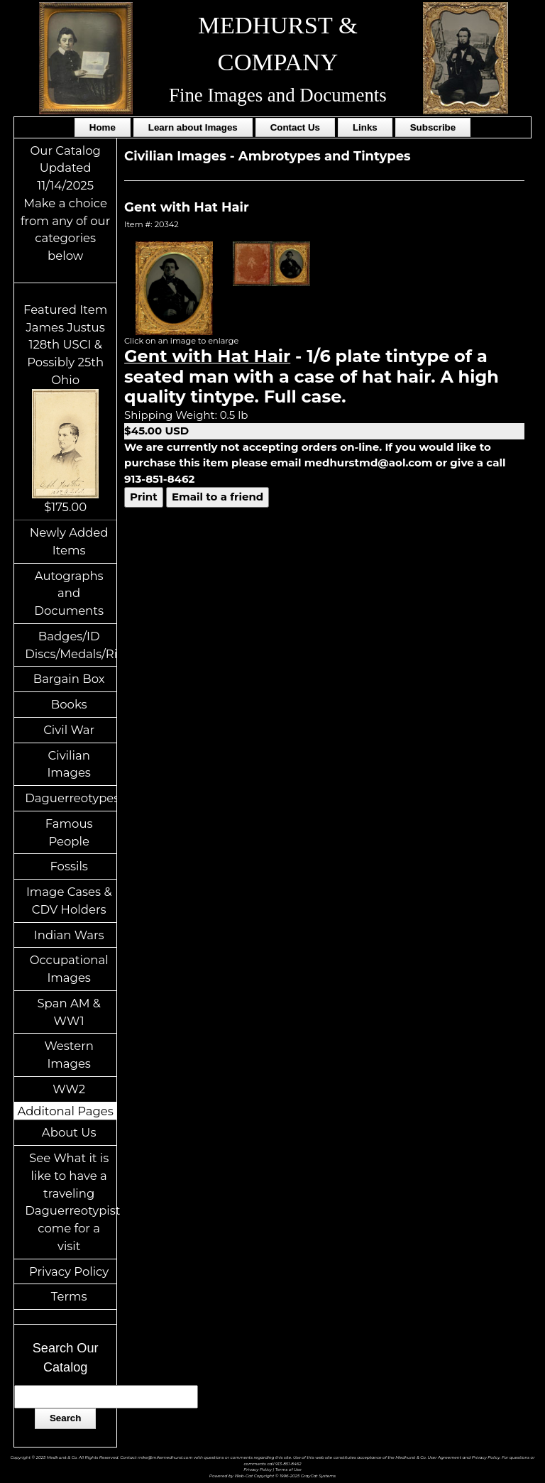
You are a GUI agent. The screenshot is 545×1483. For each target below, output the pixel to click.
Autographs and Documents (69, 593)
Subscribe (433, 127)
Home (102, 127)
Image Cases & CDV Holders (69, 900)
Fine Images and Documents (278, 95)
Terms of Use (288, 1469)
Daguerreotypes (70, 798)
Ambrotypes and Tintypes (324, 156)
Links (365, 127)
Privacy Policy (69, 1271)
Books (69, 704)
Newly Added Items (69, 541)
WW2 (69, 1089)
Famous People (69, 832)
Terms (69, 1296)
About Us (69, 1132)
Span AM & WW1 (68, 1012)
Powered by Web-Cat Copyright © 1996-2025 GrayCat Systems (272, 1475)
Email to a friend (217, 496)
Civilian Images (69, 764)
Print (144, 496)
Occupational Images (69, 969)
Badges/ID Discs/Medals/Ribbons (70, 645)
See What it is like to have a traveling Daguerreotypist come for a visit (70, 1202)
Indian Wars (69, 935)
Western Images (68, 1055)
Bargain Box (69, 679)
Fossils (69, 866)
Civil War (68, 730)
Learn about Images (193, 127)
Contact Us (295, 127)
